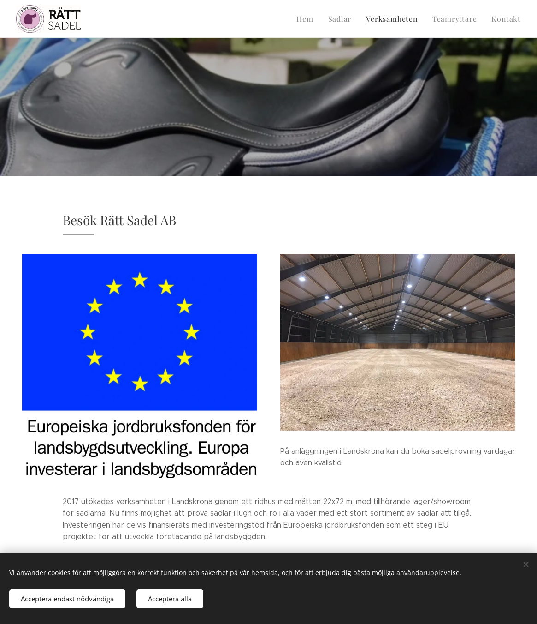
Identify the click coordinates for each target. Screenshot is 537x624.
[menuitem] (313, 18)
